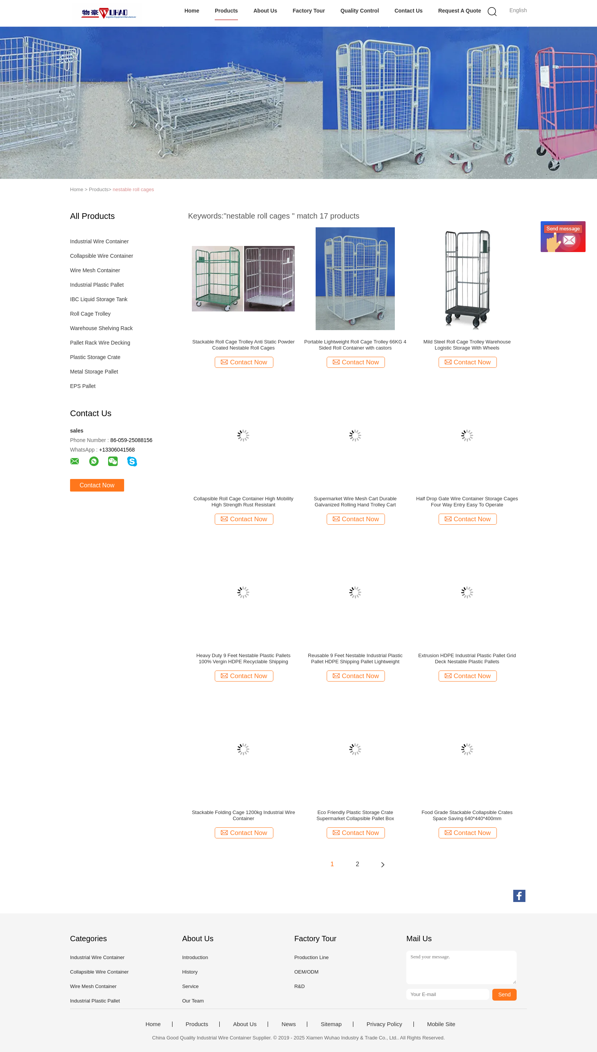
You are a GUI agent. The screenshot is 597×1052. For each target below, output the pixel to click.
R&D (299, 986)
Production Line (311, 957)
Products (226, 11)
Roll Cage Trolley (90, 314)
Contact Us (408, 11)
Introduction (195, 957)
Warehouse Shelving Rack (101, 328)
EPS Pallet (83, 386)
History (189, 972)
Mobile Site (441, 1024)
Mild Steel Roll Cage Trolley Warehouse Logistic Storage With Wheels (467, 345)
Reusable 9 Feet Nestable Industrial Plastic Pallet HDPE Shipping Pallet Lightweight (355, 658)
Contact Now (97, 485)
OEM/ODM (306, 972)
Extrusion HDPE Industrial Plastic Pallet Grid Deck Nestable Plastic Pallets (467, 658)
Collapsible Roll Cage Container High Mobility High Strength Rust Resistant (243, 502)
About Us (265, 11)
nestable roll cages (133, 189)
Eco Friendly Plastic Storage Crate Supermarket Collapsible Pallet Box (355, 815)
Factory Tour (309, 11)
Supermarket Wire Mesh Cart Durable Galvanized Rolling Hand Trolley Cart (355, 502)
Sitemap (331, 1024)
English (518, 10)
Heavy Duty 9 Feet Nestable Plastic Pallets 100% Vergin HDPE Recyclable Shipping (243, 658)
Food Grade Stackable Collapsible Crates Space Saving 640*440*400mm (466, 815)
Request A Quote (459, 11)
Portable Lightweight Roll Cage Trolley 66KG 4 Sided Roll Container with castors (355, 345)
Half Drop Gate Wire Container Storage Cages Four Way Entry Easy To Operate (467, 502)
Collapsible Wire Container (101, 256)
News (288, 1024)
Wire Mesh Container (95, 270)
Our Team (193, 1001)
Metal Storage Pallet (94, 372)
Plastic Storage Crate (95, 357)
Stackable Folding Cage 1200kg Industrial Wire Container (243, 815)
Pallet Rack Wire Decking (100, 343)
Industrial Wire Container (99, 241)
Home (191, 11)
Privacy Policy (384, 1024)
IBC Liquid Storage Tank (99, 299)
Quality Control (359, 11)
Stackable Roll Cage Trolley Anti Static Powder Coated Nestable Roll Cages (243, 345)
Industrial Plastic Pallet (97, 285)
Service (190, 986)
